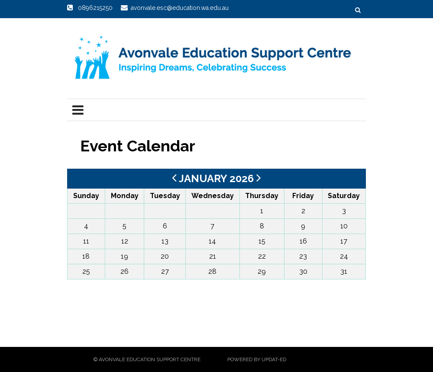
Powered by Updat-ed (256, 359)
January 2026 (217, 178)
